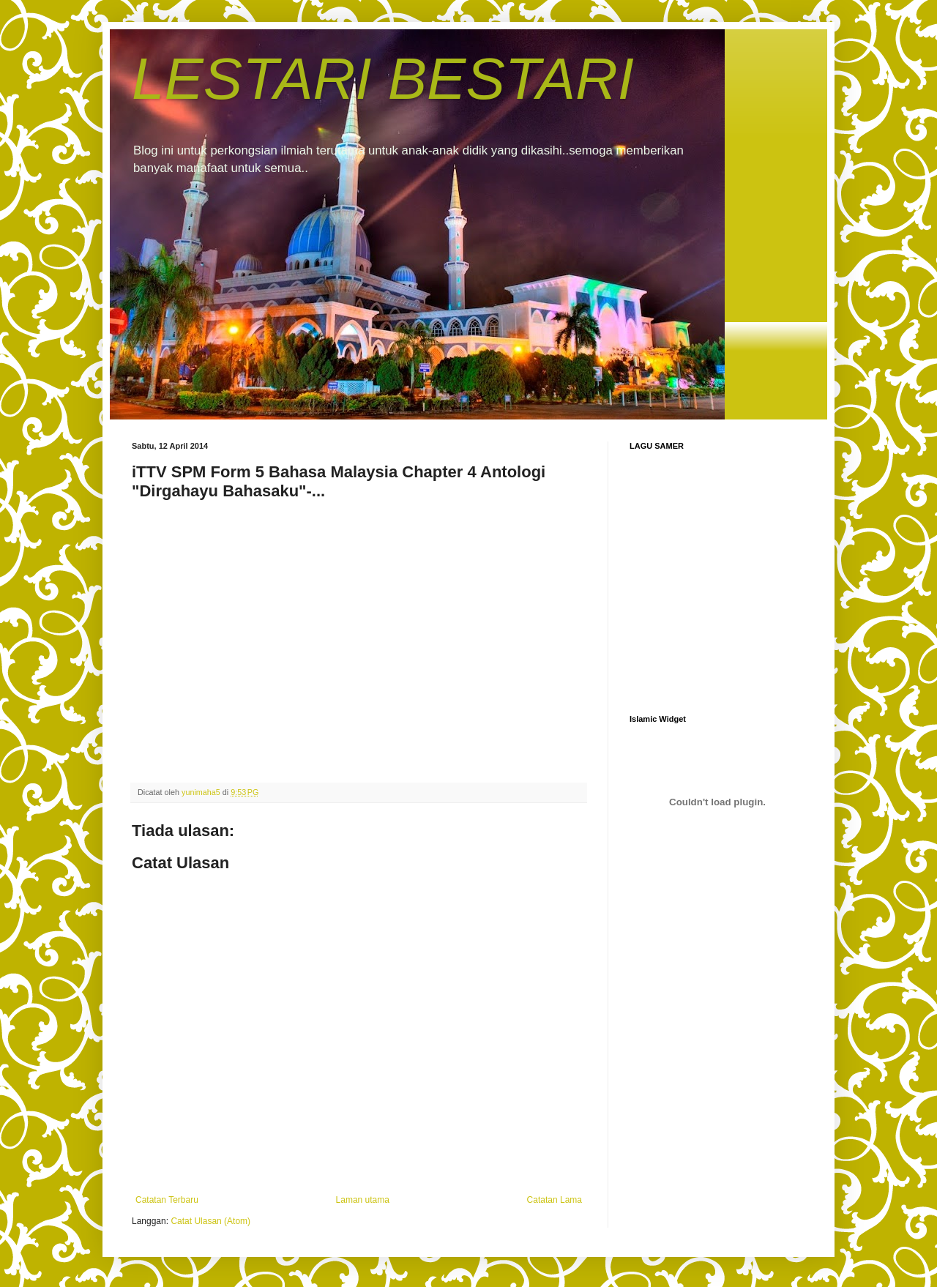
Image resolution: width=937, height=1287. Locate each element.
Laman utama (362, 1200)
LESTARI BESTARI (383, 78)
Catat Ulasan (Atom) (210, 1221)
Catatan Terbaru (166, 1200)
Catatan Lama (554, 1200)
